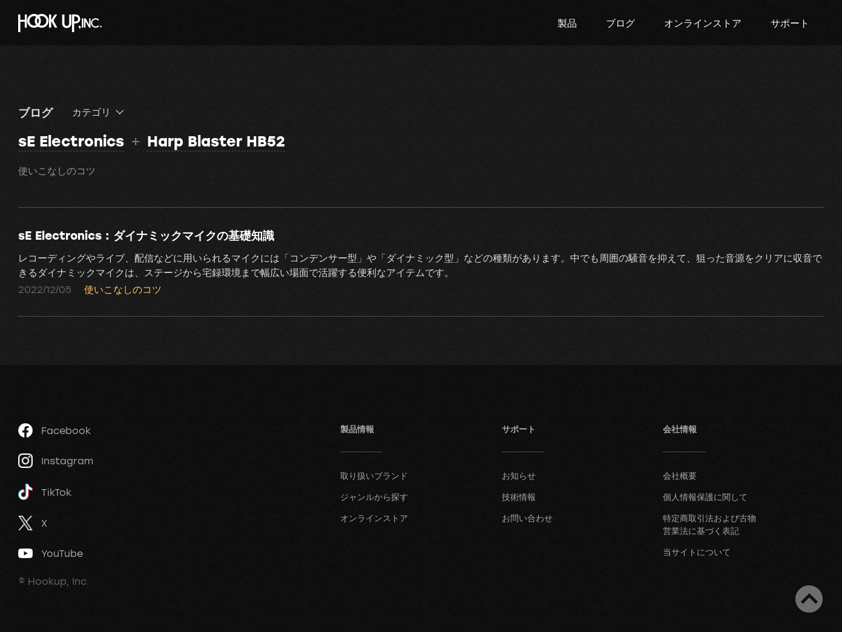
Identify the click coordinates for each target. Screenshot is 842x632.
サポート (790, 23)
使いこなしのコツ (57, 170)
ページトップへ (809, 599)
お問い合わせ (527, 518)
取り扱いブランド (374, 475)
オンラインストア (703, 23)
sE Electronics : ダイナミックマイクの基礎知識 (146, 235)
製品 (567, 23)
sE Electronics (71, 141)
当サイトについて (697, 552)
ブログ (620, 23)
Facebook (54, 430)
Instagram (55, 460)
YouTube (50, 553)
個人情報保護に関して (705, 496)
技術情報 (519, 496)
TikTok (44, 492)
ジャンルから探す (374, 496)
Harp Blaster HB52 (216, 141)
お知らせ (519, 475)
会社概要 (680, 475)
